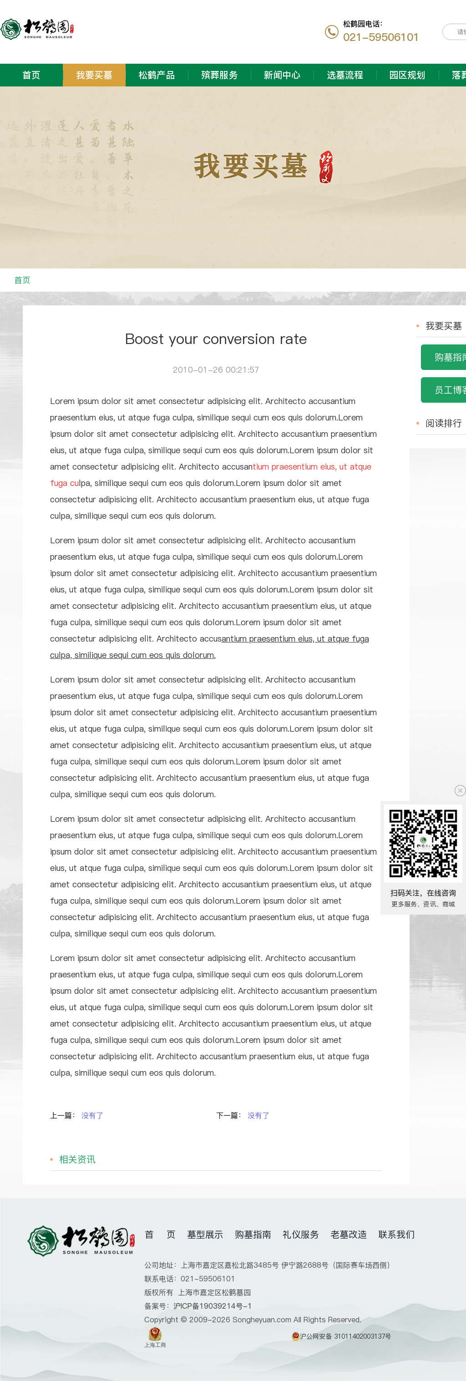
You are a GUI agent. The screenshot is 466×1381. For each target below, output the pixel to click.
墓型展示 (205, 1234)
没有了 (92, 1115)
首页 (31, 75)
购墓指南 (253, 1234)
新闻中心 (282, 75)
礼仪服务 (301, 1234)
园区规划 (407, 75)
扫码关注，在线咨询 (423, 893)
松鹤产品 (156, 75)
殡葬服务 (219, 75)
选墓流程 (345, 75)
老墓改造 (348, 1234)
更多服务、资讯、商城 (423, 904)
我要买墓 (94, 75)
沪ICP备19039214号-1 (212, 1306)
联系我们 (396, 1234)
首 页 (160, 1234)
